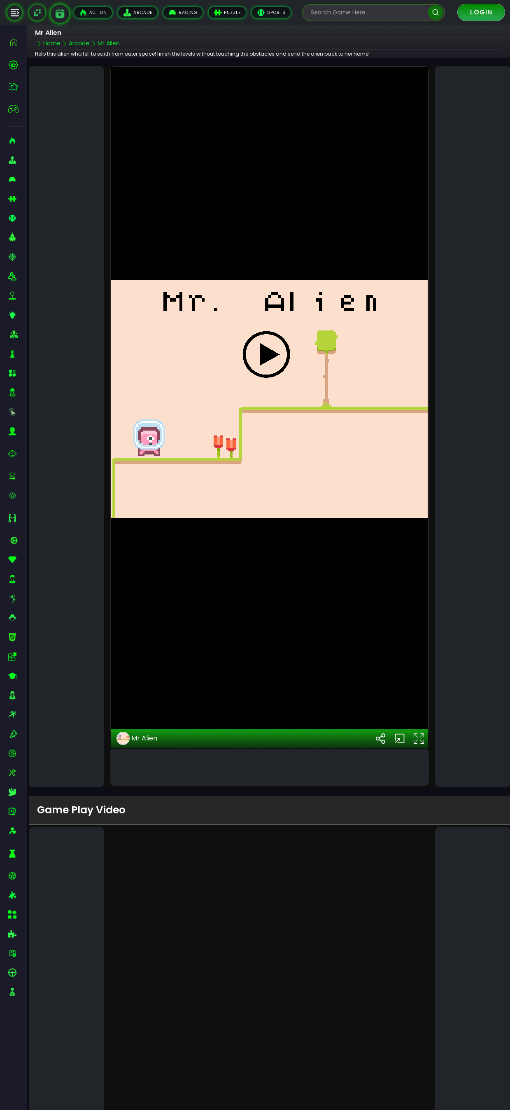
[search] (435, 12)
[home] (17, 42)
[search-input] (367, 12)
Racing (183, 12)
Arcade (137, 12)
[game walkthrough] (60, 14)
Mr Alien (136, 701)
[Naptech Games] (37, 12)
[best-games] (17, 64)
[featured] (17, 86)
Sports (271, 12)
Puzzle (227, 12)
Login (481, 12)
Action (93, 12)
